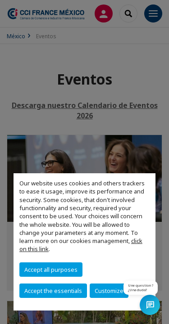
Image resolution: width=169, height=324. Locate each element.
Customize (109, 291)
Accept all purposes (51, 270)
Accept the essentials (53, 291)
